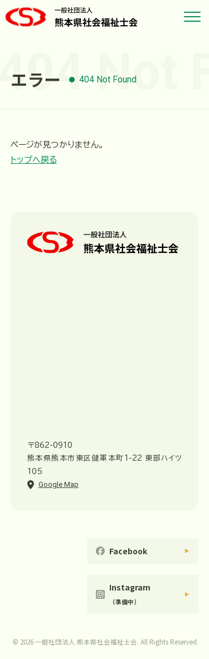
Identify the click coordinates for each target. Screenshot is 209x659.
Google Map (58, 484)
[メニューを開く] (192, 17)
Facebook (128, 551)
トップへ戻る (34, 159)
